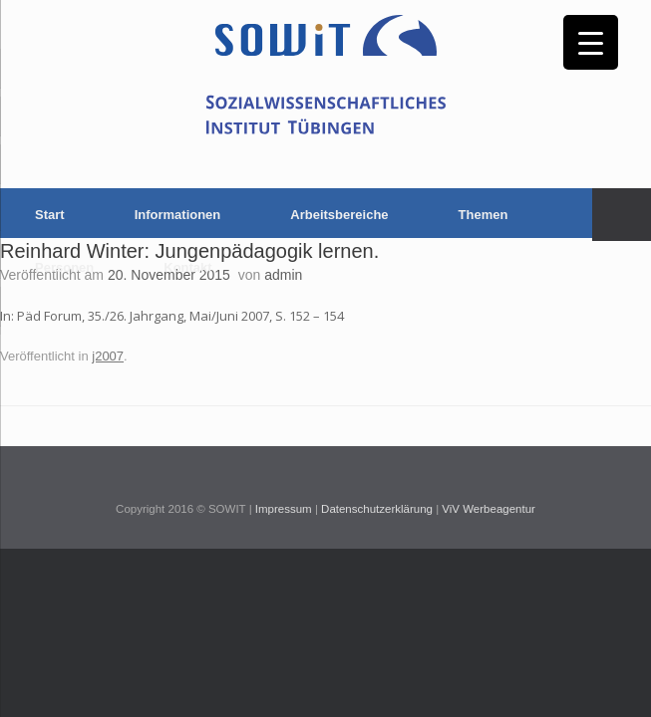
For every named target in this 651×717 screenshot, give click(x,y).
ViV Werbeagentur (488, 509)
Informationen (178, 214)
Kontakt (187, 267)
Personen (64, 267)
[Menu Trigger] (590, 42)
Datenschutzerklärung (377, 509)
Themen (483, 214)
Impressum (283, 509)
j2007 (108, 356)
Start (50, 214)
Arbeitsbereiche (339, 214)
